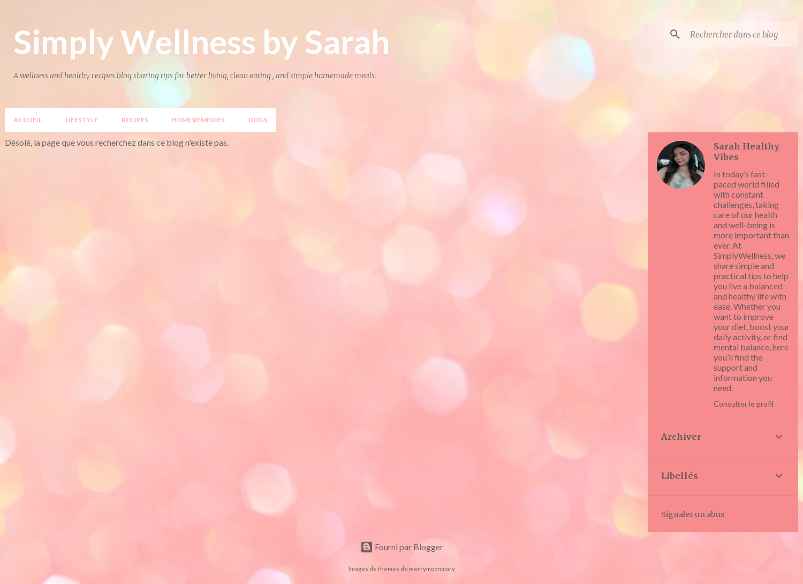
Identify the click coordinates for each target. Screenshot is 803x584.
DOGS (257, 120)
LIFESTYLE (81, 120)
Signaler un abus (692, 514)
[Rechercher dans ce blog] (742, 34)
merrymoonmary (432, 568)
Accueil (27, 120)
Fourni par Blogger (401, 547)
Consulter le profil (744, 403)
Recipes (135, 120)
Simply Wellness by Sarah (201, 41)
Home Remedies (198, 120)
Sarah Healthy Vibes (746, 151)
